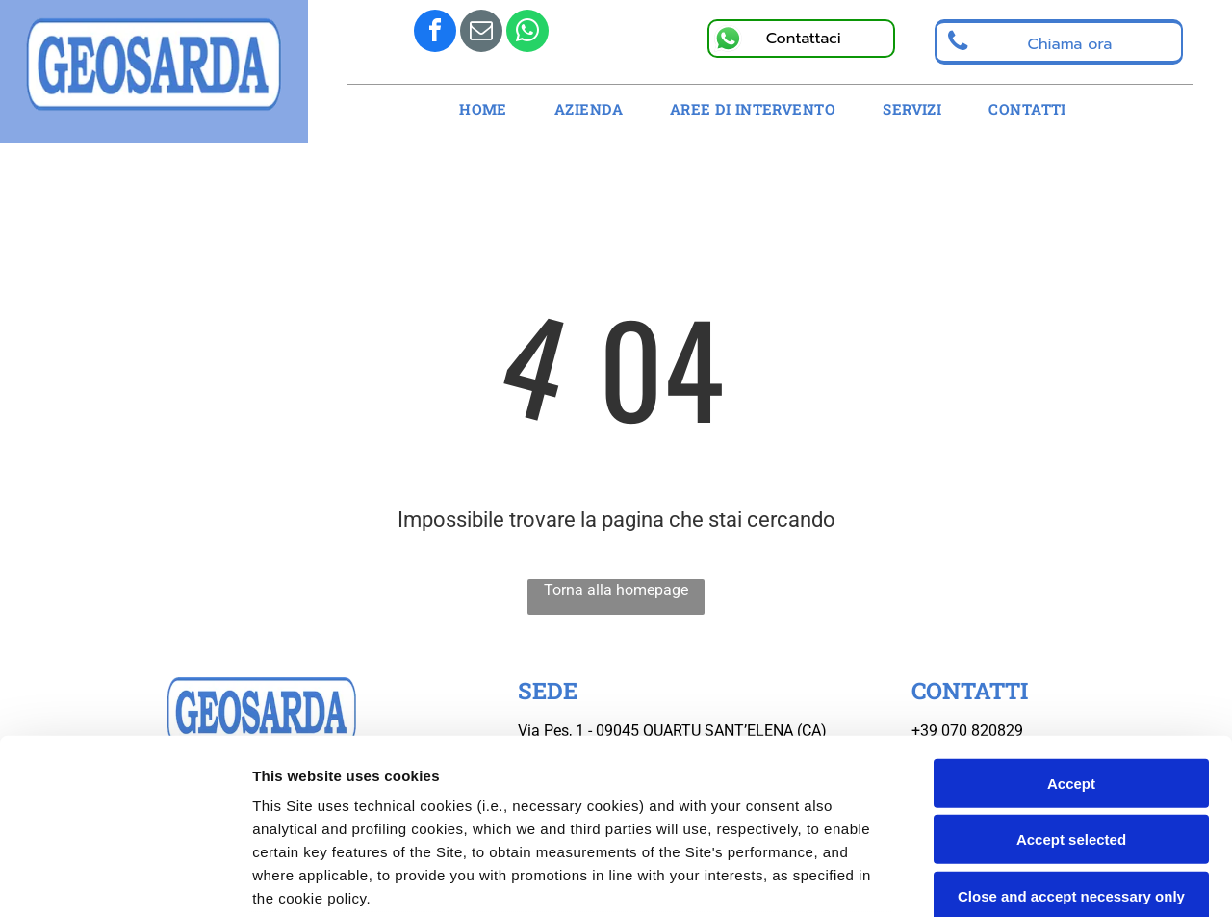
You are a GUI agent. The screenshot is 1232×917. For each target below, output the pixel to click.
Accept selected (1071, 676)
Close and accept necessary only (1071, 732)
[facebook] (435, 33)
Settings (979, 879)
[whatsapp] (527, 33)
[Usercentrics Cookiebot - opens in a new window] (124, 879)
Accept (1071, 620)
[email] (481, 33)
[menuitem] (490, 109)
